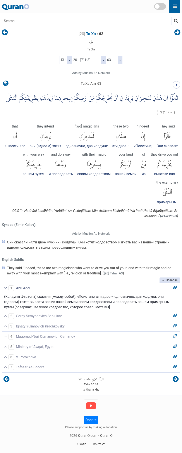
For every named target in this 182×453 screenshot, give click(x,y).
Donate (91, 420)
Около (81, 444)
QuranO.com (87, 436)
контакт (99, 444)
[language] (6, 84)
